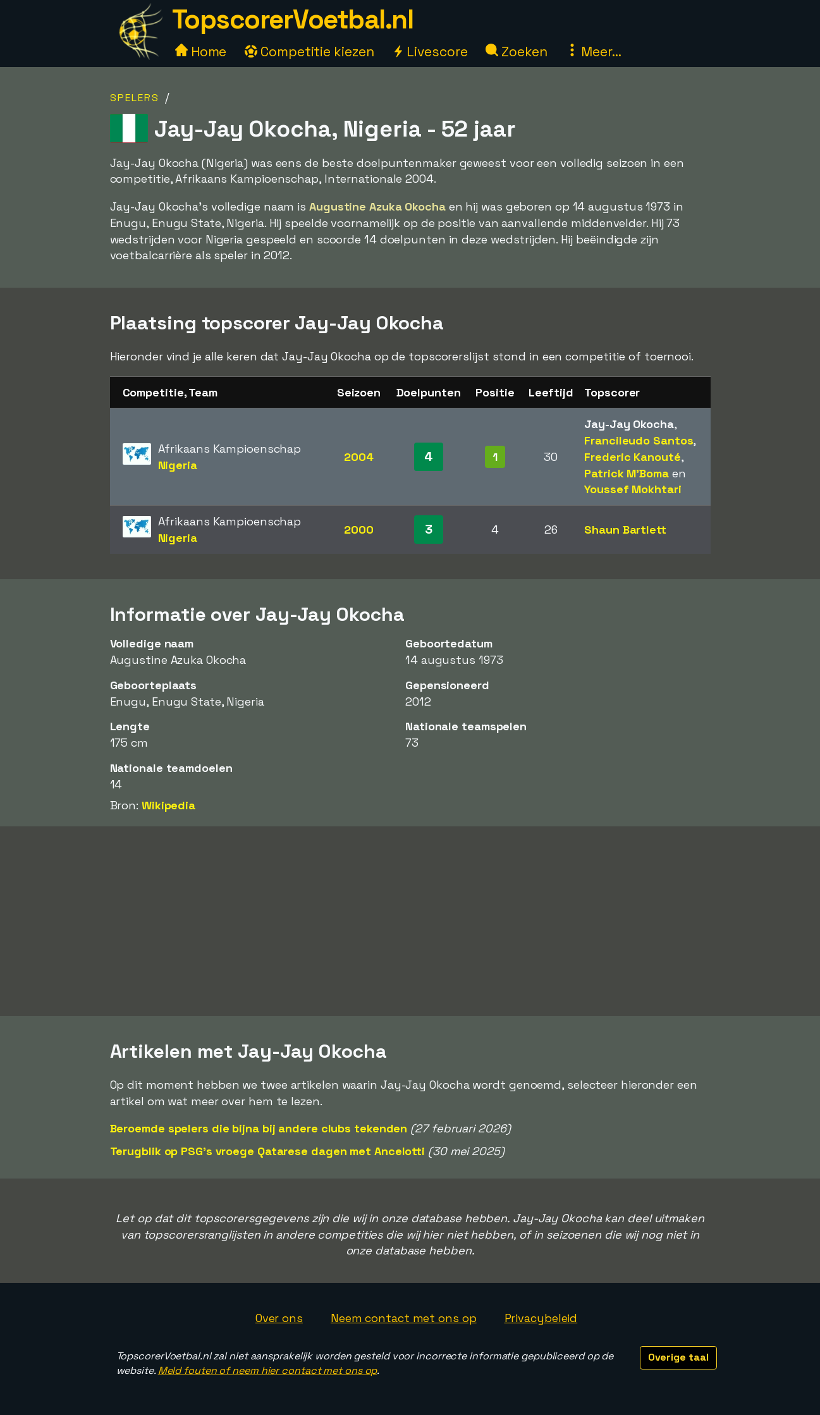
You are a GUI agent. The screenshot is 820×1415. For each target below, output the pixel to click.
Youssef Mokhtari (632, 489)
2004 (359, 457)
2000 (359, 529)
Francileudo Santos (638, 440)
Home (201, 51)
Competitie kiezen (309, 51)
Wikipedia (168, 805)
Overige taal (678, 1357)
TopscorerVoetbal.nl (292, 19)
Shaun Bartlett (625, 529)
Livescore (429, 51)
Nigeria (177, 465)
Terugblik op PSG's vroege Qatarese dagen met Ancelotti (267, 1151)
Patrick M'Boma (626, 473)
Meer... (593, 51)
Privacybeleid (541, 1318)
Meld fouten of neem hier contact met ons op (267, 1370)
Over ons (279, 1318)
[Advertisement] (410, 921)
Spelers (134, 97)
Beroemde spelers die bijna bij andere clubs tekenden (259, 1128)
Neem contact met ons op (404, 1318)
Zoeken (516, 51)
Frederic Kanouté (632, 457)
